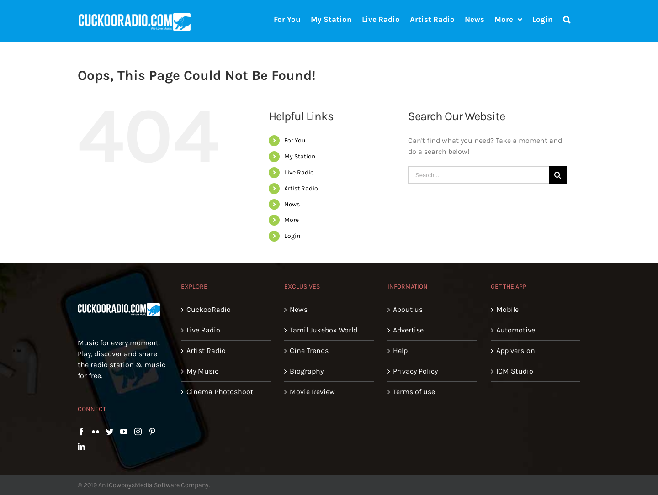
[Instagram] (138, 431)
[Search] (566, 18)
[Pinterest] (152, 431)
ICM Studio (514, 371)
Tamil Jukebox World (323, 330)
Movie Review (312, 391)
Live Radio (299, 172)
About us (408, 309)
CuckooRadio (208, 309)
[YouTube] (123, 431)
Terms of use (414, 391)
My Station (299, 156)
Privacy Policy (415, 371)
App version (515, 350)
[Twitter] (109, 431)
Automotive (515, 330)
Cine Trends (309, 350)
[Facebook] (81, 431)
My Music (202, 371)
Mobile (507, 309)
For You (294, 140)
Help (400, 350)
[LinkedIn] (81, 446)
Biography (307, 371)
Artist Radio (301, 188)
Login (292, 236)
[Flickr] (95, 431)
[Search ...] (478, 175)
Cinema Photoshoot (219, 391)
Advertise (408, 330)
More (291, 220)
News (292, 204)
